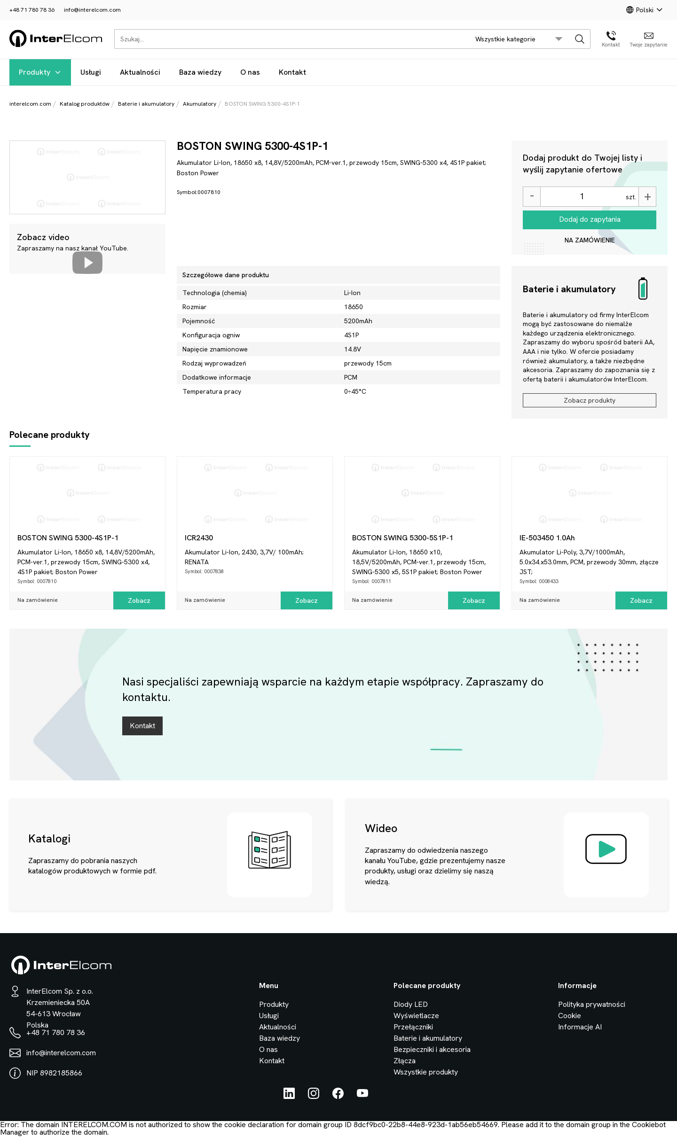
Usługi (90, 72)
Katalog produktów (85, 104)
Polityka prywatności (591, 1004)
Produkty (40, 72)
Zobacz (139, 600)
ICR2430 (199, 538)
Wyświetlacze (416, 1015)
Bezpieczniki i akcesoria (432, 1049)
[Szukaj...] (289, 39)
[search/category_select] (519, 39)
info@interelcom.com (92, 10)
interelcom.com (30, 104)
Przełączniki (413, 1027)
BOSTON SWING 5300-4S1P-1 (67, 538)
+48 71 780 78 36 (32, 10)
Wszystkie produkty (426, 1072)
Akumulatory (199, 104)
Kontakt (292, 72)
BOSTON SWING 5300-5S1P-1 (402, 538)
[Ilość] (581, 196)
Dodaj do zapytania (590, 219)
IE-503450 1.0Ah (547, 538)
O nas (250, 72)
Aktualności (140, 72)
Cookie (569, 1015)
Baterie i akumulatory (146, 104)
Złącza (405, 1061)
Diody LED (411, 1004)
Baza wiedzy (200, 72)
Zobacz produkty (589, 400)
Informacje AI (580, 1027)
